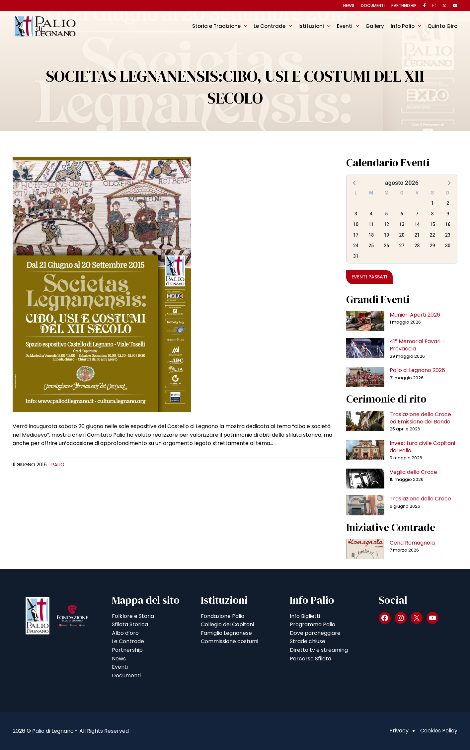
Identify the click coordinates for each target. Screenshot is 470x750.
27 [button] (402, 245)
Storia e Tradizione (216, 26)
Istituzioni (311, 26)
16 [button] (447, 224)
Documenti (373, 5)
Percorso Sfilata (310, 658)
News (348, 5)
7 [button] (417, 213)
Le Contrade (269, 26)
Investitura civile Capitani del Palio (422, 446)
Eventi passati (369, 276)
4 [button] (371, 213)
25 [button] (371, 245)
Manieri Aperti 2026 (415, 315)
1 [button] (432, 203)
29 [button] (432, 245)
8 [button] (432, 213)
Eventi (344, 26)
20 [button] (402, 235)
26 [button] (386, 245)
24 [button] (355, 245)
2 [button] (447, 203)
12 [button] (386, 224)
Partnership (404, 5)
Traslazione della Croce (420, 498)
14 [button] (417, 224)
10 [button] (355, 224)
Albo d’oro (125, 633)
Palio (57, 464)
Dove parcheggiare (315, 633)
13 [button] (402, 224)
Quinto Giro (442, 26)
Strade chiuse (307, 641)
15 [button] (432, 224)
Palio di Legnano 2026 (417, 370)
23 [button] (447, 235)
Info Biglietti (305, 616)
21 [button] (417, 235)
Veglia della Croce (413, 472)
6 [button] (402, 213)
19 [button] (386, 235)
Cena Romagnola (412, 543)
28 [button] (417, 245)
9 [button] (447, 213)
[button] (355, 183)
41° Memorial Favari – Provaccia (417, 345)
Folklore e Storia (133, 616)
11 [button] (371, 224)
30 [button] (447, 245)
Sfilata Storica (130, 624)
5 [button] (386, 213)
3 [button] (355, 213)
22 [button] (432, 235)
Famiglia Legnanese (226, 633)
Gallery (374, 26)
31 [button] (355, 256)
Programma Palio (312, 624)
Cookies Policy (438, 730)
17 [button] (355, 235)
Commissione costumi (229, 641)
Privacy (399, 730)
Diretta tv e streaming (319, 650)
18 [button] (371, 235)
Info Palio (403, 26)
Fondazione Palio (222, 616)
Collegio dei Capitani (227, 624)
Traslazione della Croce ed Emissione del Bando (420, 418)
